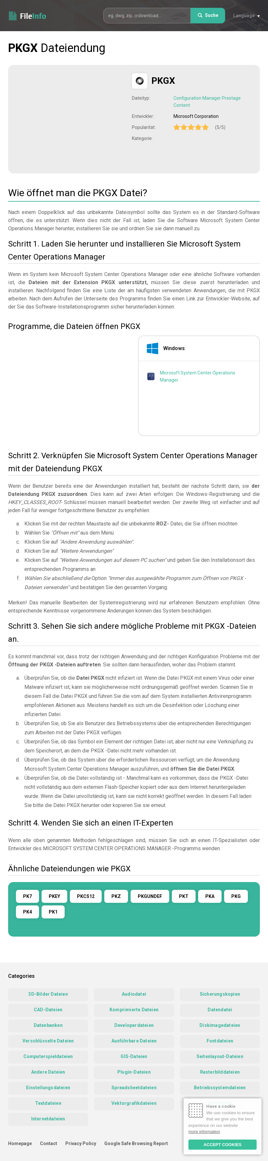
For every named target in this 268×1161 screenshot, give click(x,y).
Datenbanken (48, 1025)
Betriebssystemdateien (220, 1087)
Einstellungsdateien (48, 1087)
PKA (209, 896)
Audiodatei (134, 994)
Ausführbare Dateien (134, 1040)
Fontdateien (220, 1040)
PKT (183, 896)
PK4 (27, 912)
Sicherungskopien (220, 994)
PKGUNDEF (150, 896)
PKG (236, 896)
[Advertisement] (70, 118)
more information (204, 1131)
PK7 (27, 896)
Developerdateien (134, 1025)
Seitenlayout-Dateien (220, 1056)
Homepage (20, 1143)
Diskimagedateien (219, 1025)
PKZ (116, 896)
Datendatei (220, 1009)
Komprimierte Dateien (134, 1009)
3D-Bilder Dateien (48, 994)
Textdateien (48, 1103)
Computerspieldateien (48, 1056)
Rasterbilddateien (220, 1072)
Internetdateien (48, 1118)
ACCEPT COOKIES (222, 1144)
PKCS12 (86, 896)
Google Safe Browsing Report (136, 1143)
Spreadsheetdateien (134, 1087)
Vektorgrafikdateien (134, 1103)
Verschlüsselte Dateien (48, 1040)
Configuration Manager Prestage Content (207, 101)
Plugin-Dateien (134, 1072)
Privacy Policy (80, 1143)
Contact (48, 1143)
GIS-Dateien (134, 1056)
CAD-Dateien (48, 1009)
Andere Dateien (48, 1072)
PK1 (53, 912)
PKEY (54, 896)
